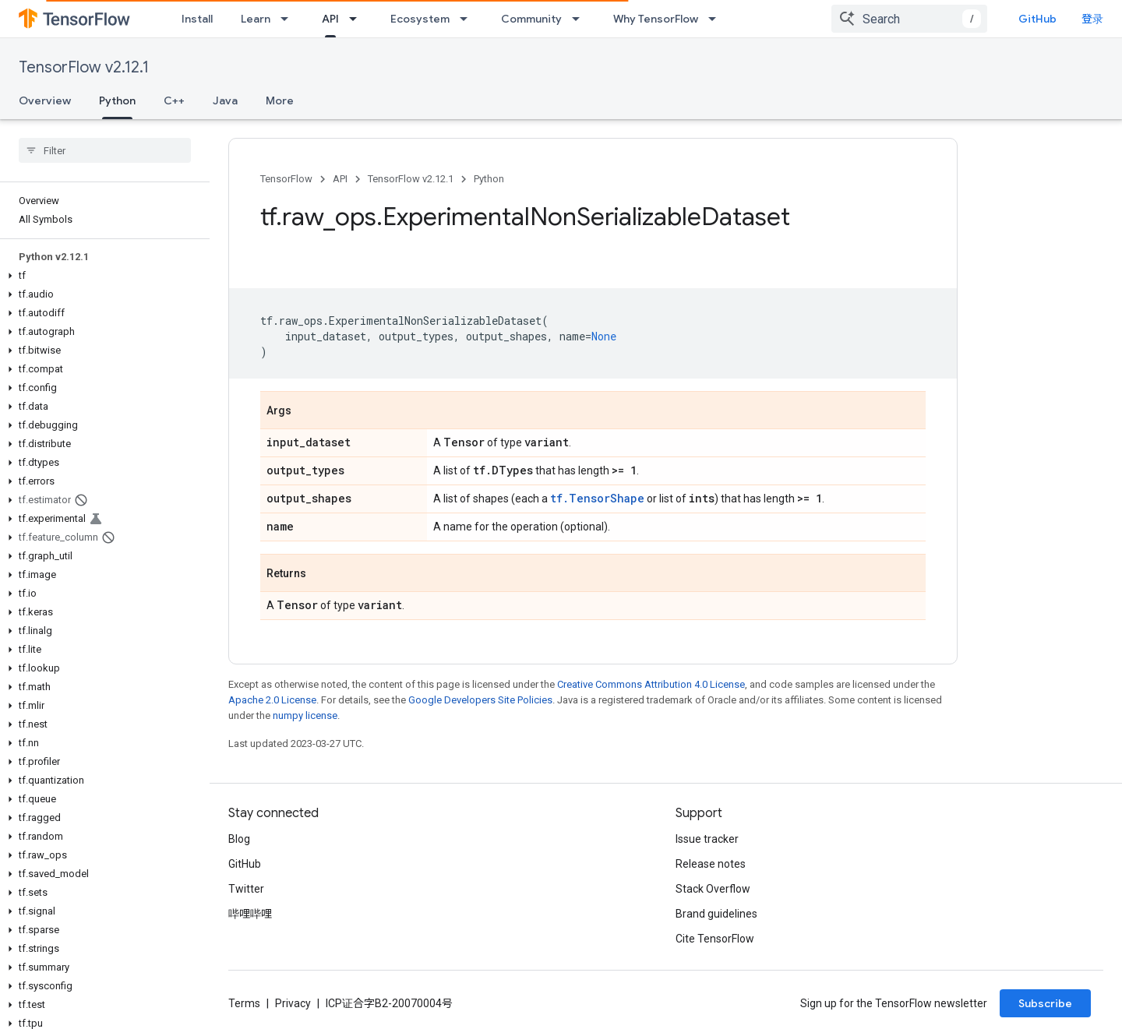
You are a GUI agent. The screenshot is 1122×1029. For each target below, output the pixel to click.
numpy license (305, 715)
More (280, 100)
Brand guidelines (716, 913)
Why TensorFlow (655, 19)
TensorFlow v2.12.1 (84, 67)
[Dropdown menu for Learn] (289, 18)
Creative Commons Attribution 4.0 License (651, 684)
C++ (174, 100)
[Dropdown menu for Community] (580, 18)
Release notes (711, 864)
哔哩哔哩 (250, 913)
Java (225, 100)
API (340, 179)
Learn (255, 19)
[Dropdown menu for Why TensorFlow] (717, 18)
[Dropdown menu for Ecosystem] (468, 18)
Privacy (293, 1003)
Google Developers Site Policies (480, 700)
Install (197, 19)
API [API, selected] (330, 19)
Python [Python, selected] (117, 100)
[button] (101, 275)
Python (489, 179)
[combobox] (922, 19)
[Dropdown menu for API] (357, 18)
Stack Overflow (713, 889)
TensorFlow (286, 179)
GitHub (1050, 19)
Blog (239, 839)
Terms (244, 1003)
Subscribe (1045, 1003)
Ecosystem (420, 19)
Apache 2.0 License (272, 700)
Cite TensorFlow (715, 938)
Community (531, 19)
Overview (45, 100)
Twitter (246, 889)
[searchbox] (105, 150)
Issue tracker (707, 839)
